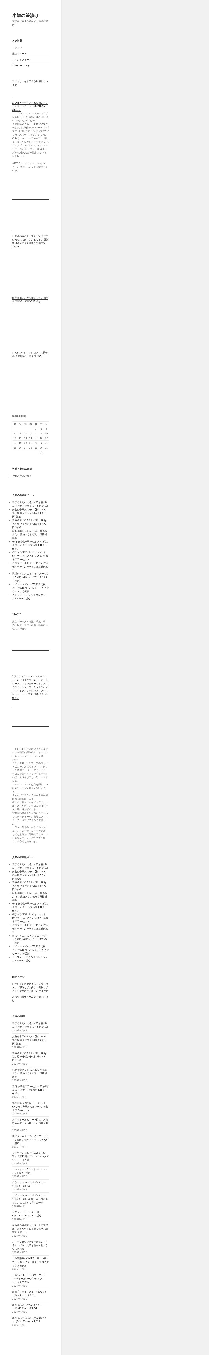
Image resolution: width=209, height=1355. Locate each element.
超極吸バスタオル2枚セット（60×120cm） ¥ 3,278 (27, 1306)
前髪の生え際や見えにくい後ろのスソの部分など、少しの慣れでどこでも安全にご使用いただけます (30, 987)
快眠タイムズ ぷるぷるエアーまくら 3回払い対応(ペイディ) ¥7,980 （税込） (30, 577)
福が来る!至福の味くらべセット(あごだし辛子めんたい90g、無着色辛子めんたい (30, 556)
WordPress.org (20, 65)
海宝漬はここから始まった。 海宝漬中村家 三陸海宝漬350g (30, 299)
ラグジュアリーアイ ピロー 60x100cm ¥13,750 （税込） (28, 1213)
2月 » (41, 452)
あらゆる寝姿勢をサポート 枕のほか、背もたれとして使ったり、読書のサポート (30, 1228)
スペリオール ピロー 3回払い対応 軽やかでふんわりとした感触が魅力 (30, 566)
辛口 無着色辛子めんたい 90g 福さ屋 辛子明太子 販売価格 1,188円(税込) (30, 545)
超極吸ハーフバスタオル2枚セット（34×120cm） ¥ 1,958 (29, 1319)
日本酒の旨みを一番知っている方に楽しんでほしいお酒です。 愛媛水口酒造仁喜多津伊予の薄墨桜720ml (30, 241)
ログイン (17, 47)
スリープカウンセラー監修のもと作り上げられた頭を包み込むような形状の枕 (30, 1245)
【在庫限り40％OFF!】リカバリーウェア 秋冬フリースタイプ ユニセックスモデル (30, 1262)
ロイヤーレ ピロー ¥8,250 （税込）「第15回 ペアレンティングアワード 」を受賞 (30, 588)
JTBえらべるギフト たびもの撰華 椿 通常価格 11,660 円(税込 (30, 354)
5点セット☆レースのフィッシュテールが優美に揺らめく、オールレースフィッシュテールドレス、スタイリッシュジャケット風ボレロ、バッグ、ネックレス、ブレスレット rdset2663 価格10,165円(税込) (30, 687)
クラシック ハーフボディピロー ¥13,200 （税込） (29, 1184)
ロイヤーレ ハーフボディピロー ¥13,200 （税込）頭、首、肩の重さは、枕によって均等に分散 (30, 1199)
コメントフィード (21, 59)
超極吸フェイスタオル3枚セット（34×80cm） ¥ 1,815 (29, 1293)
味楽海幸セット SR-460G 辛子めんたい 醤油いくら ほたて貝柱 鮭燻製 (29, 534)
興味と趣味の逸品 (22, 468)
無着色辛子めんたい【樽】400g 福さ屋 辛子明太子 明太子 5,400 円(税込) (29, 523)
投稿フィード (19, 53)
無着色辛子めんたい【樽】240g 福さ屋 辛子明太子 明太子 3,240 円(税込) (29, 513)
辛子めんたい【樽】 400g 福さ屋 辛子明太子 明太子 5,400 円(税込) (30, 504)
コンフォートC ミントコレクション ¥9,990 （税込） (30, 596)
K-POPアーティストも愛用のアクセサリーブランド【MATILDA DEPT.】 (30, 106)
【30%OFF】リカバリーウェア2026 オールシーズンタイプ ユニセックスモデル (29, 1278)
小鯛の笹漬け (25, 15)
